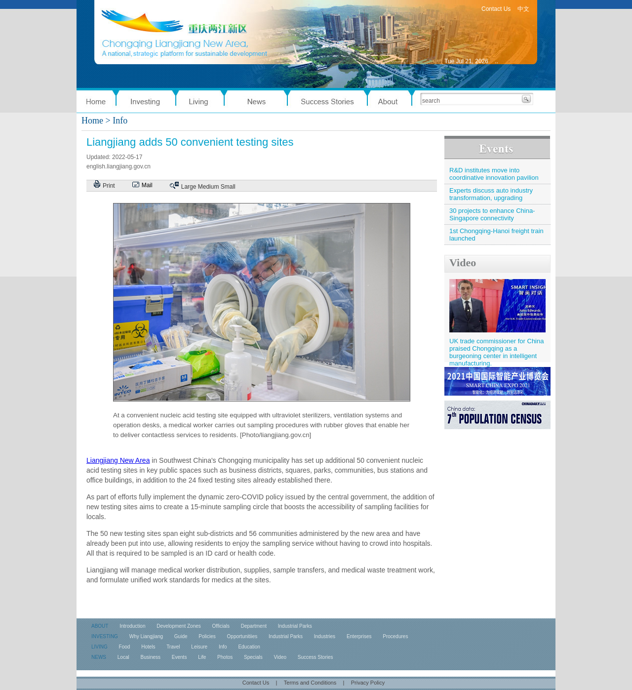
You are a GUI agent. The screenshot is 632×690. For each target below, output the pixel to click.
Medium (208, 186)
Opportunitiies (242, 636)
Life (202, 657)
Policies (206, 636)
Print (109, 185)
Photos (225, 657)
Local (123, 657)
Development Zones (179, 626)
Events (179, 657)
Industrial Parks (295, 626)
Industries (324, 636)
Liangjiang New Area (118, 460)
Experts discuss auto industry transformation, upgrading (491, 194)
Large (189, 186)
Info (223, 646)
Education (249, 646)
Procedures (395, 636)
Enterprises (359, 636)
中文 (523, 8)
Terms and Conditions (310, 683)
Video (462, 262)
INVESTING (104, 636)
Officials (221, 626)
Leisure (199, 646)
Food (124, 646)
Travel (173, 646)
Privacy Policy (368, 683)
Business (150, 657)
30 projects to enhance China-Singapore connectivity (492, 214)
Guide (181, 636)
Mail (147, 185)
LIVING (99, 646)
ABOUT (99, 626)
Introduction (132, 626)
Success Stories (315, 657)
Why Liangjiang (146, 636)
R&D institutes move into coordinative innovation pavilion (494, 173)
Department (254, 626)
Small (228, 186)
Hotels (148, 646)
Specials (253, 657)
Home (92, 120)
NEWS (98, 657)
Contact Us (496, 8)
